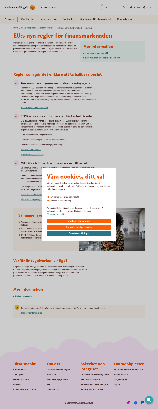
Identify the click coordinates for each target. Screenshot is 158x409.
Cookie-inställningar (79, 233)
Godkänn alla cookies (79, 221)
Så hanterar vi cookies (56, 214)
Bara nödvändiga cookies (79, 227)
